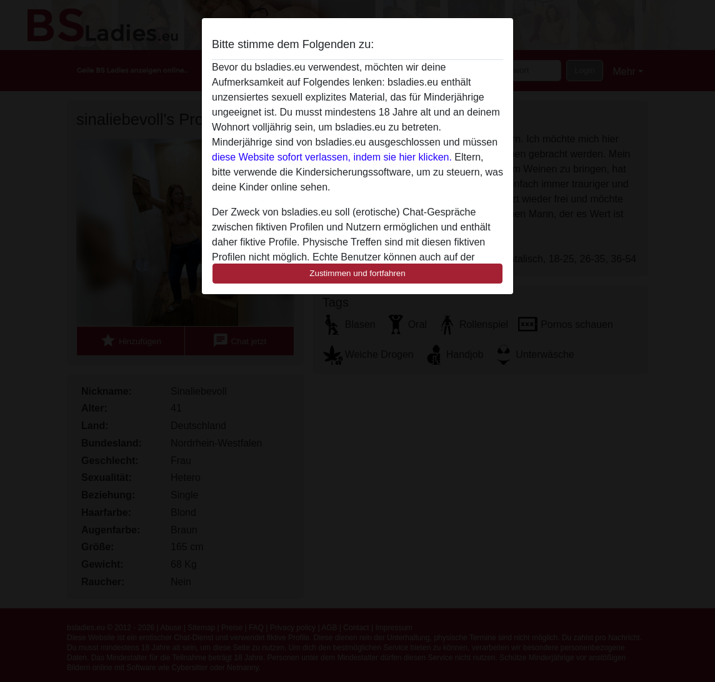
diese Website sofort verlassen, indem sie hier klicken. (332, 157)
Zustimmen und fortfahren (357, 273)
